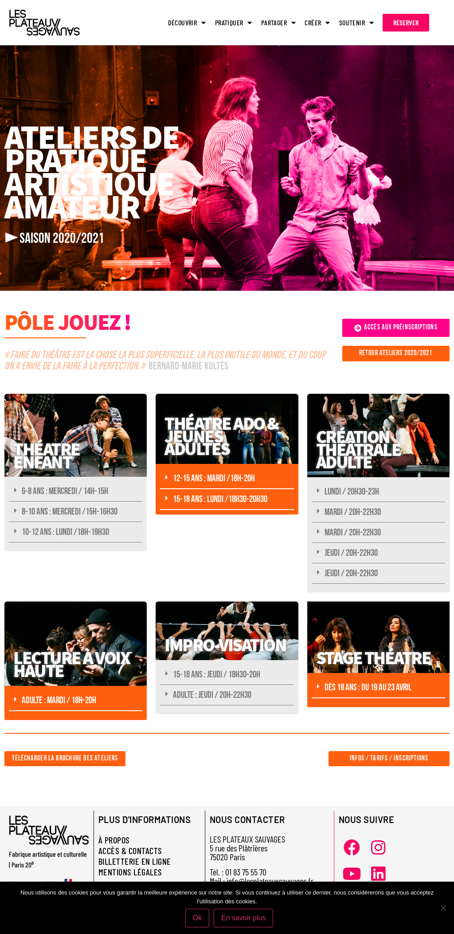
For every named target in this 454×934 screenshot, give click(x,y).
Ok (197, 918)
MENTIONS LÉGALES (130, 872)
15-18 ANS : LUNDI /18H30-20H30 (220, 499)
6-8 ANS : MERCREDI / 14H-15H (65, 491)
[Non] (442, 907)
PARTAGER (278, 23)
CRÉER (317, 23)
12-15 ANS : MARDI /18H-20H (214, 478)
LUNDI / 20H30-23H (352, 491)
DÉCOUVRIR (187, 23)
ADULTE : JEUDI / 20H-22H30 (212, 694)
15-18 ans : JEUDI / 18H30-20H (216, 674)
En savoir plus (243, 918)
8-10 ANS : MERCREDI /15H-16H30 (69, 511)
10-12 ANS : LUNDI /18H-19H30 (65, 532)
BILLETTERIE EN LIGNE (134, 861)
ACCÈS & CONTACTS (130, 850)
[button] (75, 491)
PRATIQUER (233, 23)
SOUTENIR (356, 23)
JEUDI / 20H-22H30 (351, 552)
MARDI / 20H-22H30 (353, 512)
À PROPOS (114, 840)
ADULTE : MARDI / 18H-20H (59, 700)
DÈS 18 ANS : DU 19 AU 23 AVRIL (368, 687)
